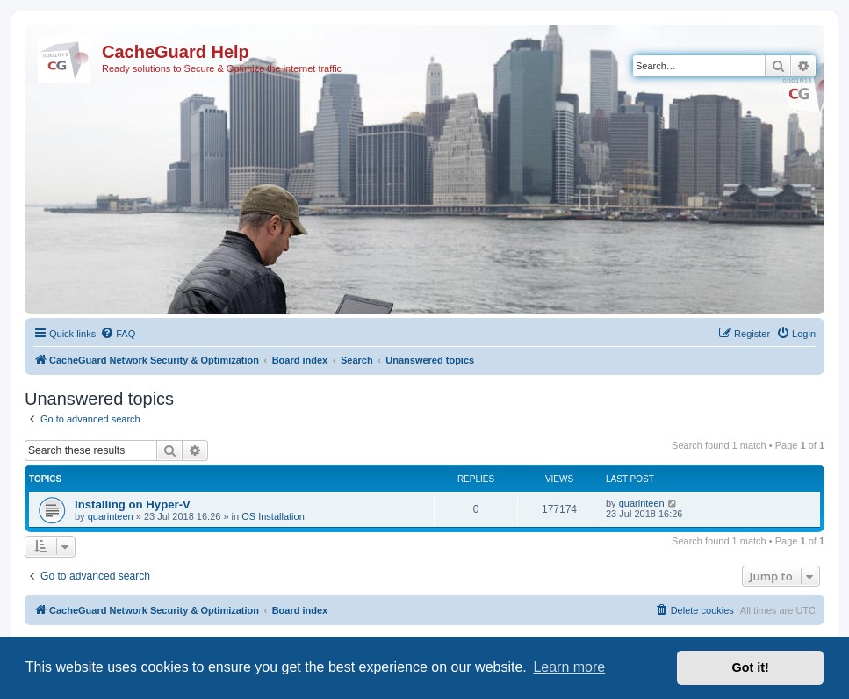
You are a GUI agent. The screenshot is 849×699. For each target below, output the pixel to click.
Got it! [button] (750, 667)
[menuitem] (117, 333)
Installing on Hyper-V (133, 504)
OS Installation (273, 516)
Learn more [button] (569, 666)
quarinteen (110, 516)
